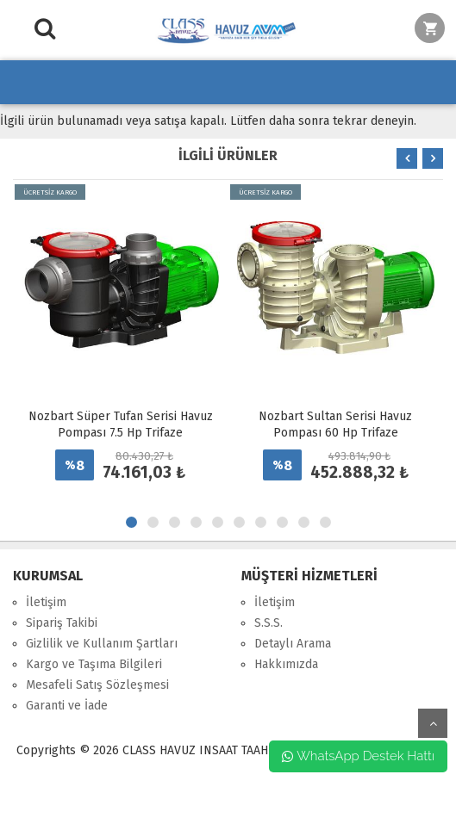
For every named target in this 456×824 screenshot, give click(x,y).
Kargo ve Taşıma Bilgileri (94, 664)
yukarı (432, 723)
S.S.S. (268, 623)
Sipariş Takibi (61, 623)
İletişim (46, 602)
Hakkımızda (286, 664)
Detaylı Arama (292, 643)
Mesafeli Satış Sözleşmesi (97, 685)
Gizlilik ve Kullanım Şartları (102, 643)
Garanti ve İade (67, 705)
